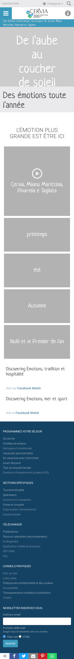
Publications (10, 531)
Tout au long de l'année (17, 467)
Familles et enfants (14, 443)
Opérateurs (10, 495)
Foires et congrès (13, 504)
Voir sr (22, 413)
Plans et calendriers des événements (25, 536)
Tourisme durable (13, 490)
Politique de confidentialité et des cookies (28, 583)
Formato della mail (25, 629)
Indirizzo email (11, 614)
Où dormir (9, 438)
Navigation (11, 3)
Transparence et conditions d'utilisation (27, 593)
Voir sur (23, 388)
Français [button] (55, 3)
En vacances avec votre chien (21, 458)
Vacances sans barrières (18, 453)
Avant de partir (12, 463)
